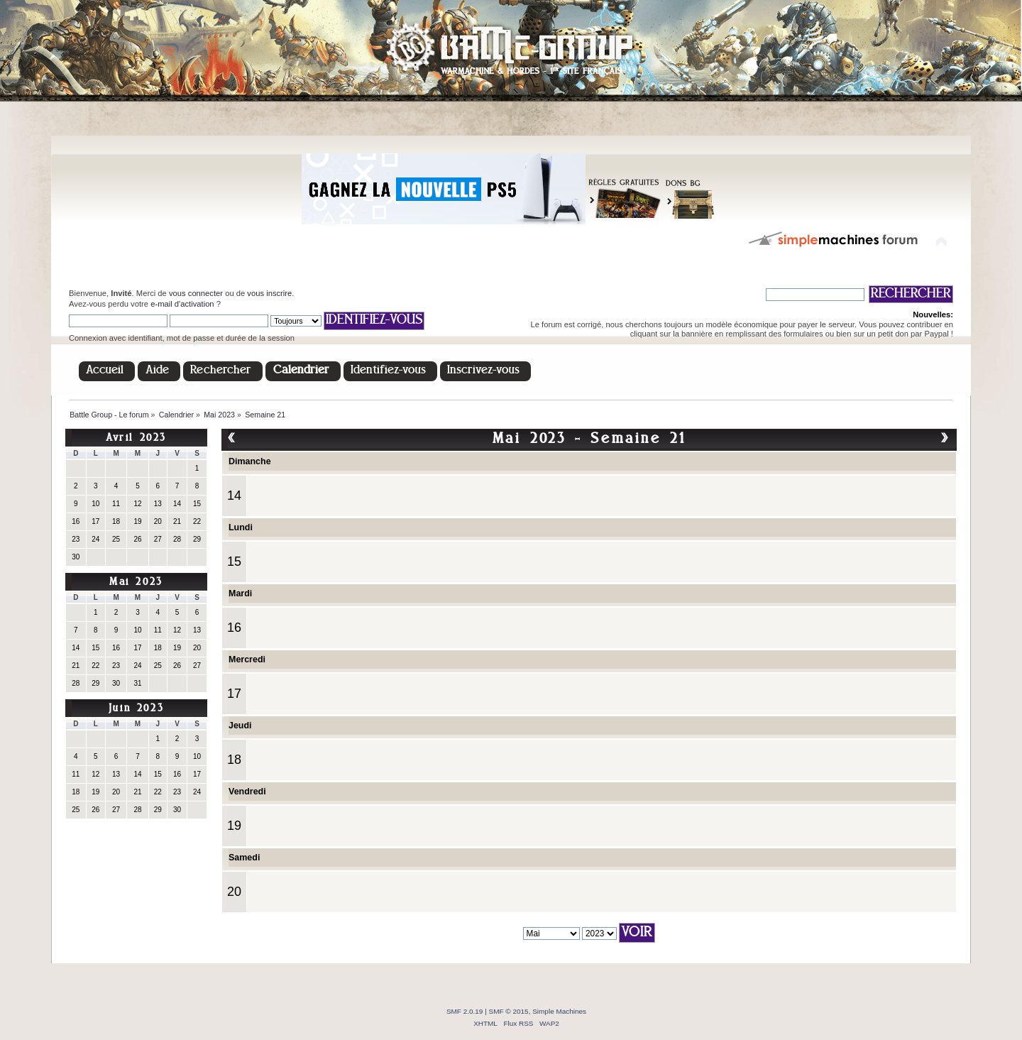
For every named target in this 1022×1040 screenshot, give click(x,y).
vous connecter (196, 293)
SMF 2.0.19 (464, 1011)
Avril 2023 (136, 438)
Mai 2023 (136, 582)
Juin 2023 (136, 708)
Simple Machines (559, 1011)
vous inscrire (269, 293)
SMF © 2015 (509, 1011)
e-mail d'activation (182, 304)
